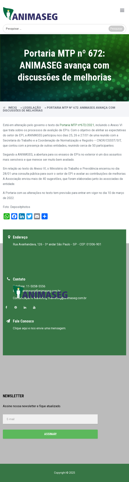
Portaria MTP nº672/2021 (77, 125)
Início (12, 107)
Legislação (32, 107)
